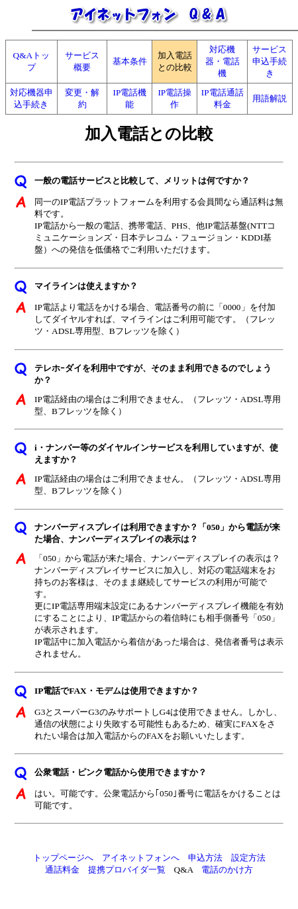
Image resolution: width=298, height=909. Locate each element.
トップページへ (63, 858)
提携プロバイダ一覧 (127, 870)
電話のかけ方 (227, 870)
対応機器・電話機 (222, 61)
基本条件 (130, 61)
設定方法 (248, 858)
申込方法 (205, 858)
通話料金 (62, 870)
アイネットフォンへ (140, 858)
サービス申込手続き (269, 61)
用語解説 (269, 98)
